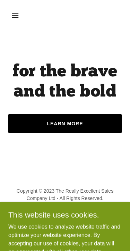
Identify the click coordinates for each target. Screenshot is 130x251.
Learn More (65, 123)
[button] (16, 15)
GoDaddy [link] (78, 214)
